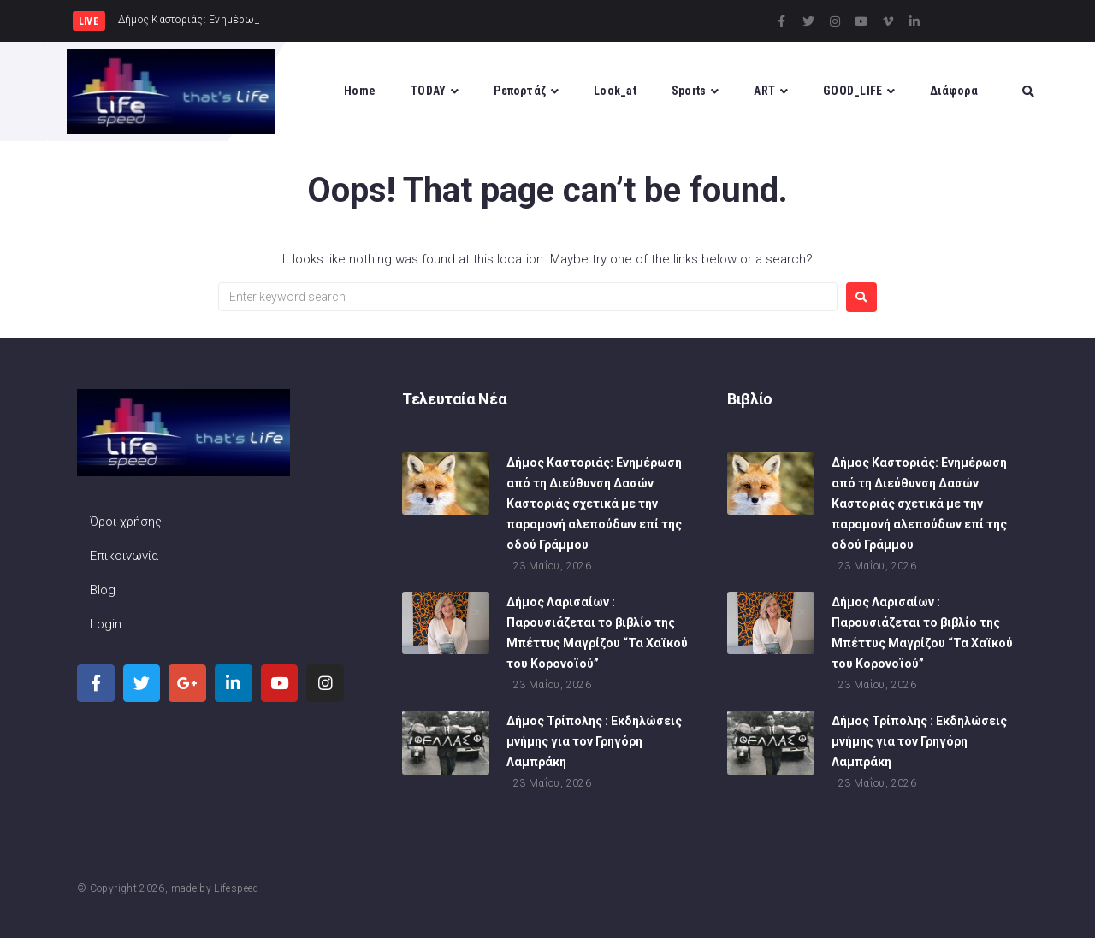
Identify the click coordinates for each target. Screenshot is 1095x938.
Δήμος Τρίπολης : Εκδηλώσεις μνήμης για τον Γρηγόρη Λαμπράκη (594, 743)
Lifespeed (236, 888)
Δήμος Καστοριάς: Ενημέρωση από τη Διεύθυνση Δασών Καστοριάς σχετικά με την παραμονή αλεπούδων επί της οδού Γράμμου (594, 505)
